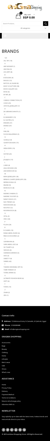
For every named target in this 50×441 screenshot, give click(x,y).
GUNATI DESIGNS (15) (11, 143)
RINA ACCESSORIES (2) (11, 236)
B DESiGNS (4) (8, 78)
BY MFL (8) (7, 94)
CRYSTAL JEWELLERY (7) (12, 106)
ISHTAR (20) (7, 154)
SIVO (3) (6, 256)
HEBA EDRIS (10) (9, 148)
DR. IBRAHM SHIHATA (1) (12, 111)
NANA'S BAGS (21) (10, 199)
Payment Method (8, 394)
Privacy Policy (6, 388)
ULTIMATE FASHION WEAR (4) (14, 278)
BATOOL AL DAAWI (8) (11, 83)
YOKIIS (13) (7, 287)
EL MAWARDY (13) (10, 117)
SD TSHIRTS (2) (9, 247)
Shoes (4, 369)
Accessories (6, 342)
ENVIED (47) (7, 126)
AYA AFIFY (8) (8, 72)
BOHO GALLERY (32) (10, 89)
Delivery (5, 391)
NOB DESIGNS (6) (9, 205)
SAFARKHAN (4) (9, 241)
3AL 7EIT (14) (8, 61)
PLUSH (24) (7, 225)
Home (4, 356)
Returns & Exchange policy (11, 401)
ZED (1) (6, 295)
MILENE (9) (7, 185)
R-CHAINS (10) (8, 230)
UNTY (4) (6, 281)
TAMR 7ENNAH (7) (10, 270)
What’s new (6, 372)
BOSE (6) (6, 92)
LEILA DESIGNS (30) (10, 168)
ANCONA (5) (8, 69)
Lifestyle (5, 359)
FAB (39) (6, 131)
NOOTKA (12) (8, 208)
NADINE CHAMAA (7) (10, 193)
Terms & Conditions (9, 398)
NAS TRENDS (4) (9, 202)
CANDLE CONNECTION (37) (13, 100)
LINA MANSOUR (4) (10, 171)
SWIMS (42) (7, 261)
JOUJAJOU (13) (8, 160)
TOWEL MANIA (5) (9, 273)
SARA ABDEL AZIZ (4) (11, 244)
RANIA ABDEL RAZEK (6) (12, 233)
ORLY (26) (7, 219)
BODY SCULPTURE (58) (11, 86)
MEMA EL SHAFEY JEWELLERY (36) (15, 179)
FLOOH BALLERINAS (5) (11, 134)
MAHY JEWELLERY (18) (11, 176)
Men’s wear (6, 362)
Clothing (5, 352)
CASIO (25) (7, 103)
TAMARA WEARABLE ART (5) (13, 267)
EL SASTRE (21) (9, 120)
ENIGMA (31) (8, 123)
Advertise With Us (8, 404)
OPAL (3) (6, 216)
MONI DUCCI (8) (9, 188)
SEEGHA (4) (7, 250)
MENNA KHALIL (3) (10, 182)
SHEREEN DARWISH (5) (11, 253)
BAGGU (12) (8, 80)
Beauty (4, 349)
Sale (3, 366)
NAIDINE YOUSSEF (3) (11, 196)
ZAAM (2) (7, 292)
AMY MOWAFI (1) (9, 66)
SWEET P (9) (8, 258)
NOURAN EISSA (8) (10, 210)
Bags (3, 346)
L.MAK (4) (7, 165)
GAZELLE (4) (8, 140)
